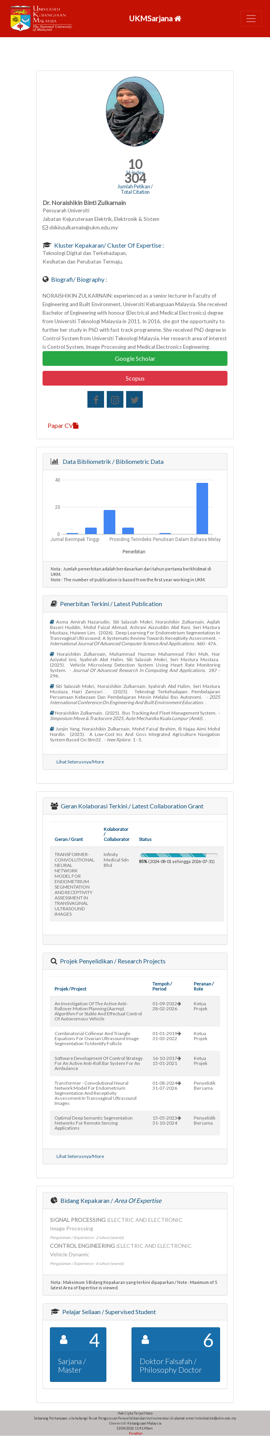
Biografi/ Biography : (78, 279)
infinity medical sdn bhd (116, 859)
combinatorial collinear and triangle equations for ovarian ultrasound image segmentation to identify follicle (97, 1038)
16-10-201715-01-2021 (166, 1060)
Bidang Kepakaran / (110, 1200)
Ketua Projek (200, 1006)
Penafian (135, 1433)
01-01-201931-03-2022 (166, 1035)
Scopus (135, 378)
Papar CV (63, 425)
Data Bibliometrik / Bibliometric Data (112, 461)
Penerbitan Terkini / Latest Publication (110, 603)
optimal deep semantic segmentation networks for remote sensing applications (94, 1123)
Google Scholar (135, 358)
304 (135, 178)
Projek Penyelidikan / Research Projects (112, 961)
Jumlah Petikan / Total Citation (135, 189)
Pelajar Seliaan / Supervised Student (108, 1311)
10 (135, 164)
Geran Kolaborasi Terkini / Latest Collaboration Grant (131, 806)
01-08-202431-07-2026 (166, 1085)
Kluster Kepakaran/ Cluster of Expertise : (108, 245)
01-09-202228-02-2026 (166, 1006)
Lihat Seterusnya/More (80, 762)
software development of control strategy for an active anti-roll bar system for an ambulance (99, 1063)
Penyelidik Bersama (204, 1085)
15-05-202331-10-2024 (166, 1120)
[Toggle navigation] (251, 18)
